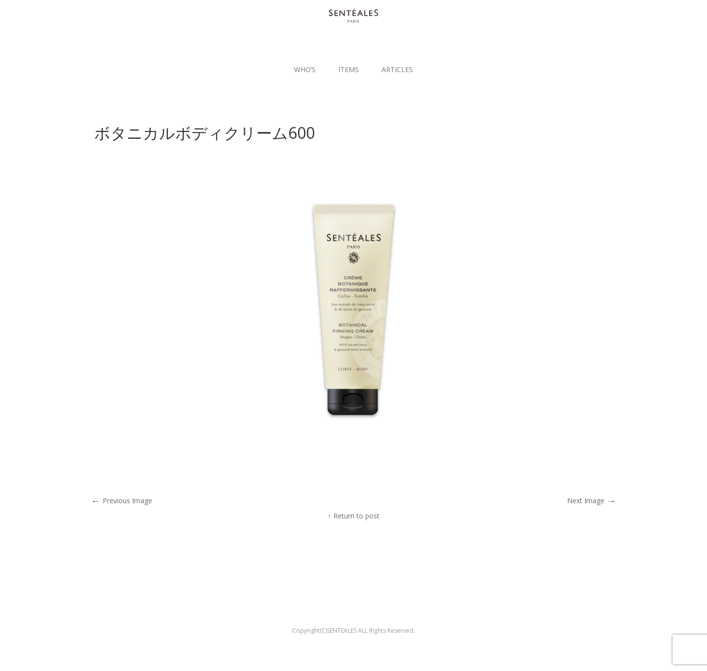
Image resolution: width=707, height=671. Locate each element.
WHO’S (305, 69)
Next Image (591, 500)
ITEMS (348, 69)
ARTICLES (397, 69)
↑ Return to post (354, 515)
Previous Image (121, 500)
